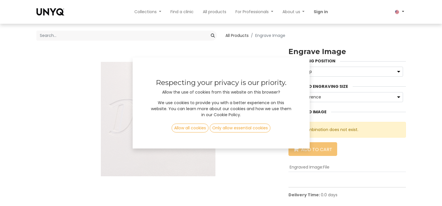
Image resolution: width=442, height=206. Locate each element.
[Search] (213, 36)
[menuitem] (182, 11)
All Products (237, 35)
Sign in (321, 12)
